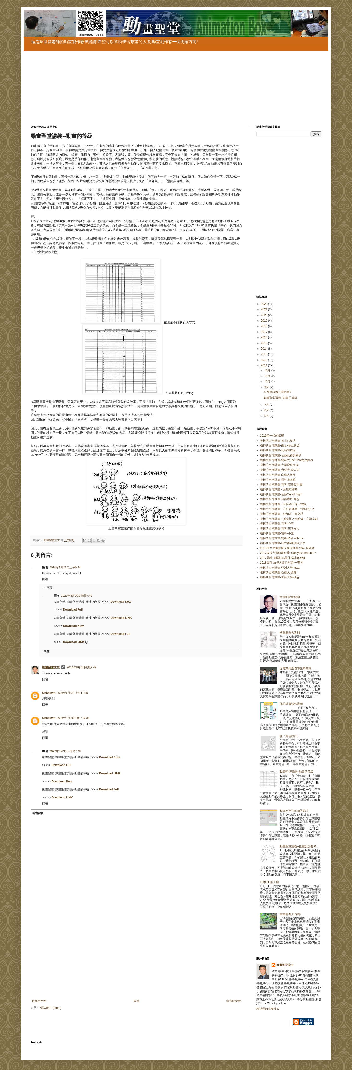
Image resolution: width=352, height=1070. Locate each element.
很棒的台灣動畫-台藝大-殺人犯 (279, 470)
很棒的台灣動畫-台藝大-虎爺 (278, 572)
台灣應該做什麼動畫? (277, 392)
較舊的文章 (233, 1001)
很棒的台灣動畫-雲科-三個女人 (279, 528)
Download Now (120, 601)
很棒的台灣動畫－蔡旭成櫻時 (278, 489)
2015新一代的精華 (272, 435)
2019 (264, 320)
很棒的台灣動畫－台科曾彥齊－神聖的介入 (287, 509)
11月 (267, 376)
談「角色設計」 (290, 736)
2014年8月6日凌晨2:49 (81, 667)
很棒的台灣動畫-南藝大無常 (278, 474)
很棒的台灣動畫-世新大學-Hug (279, 577)
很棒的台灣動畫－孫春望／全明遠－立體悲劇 (289, 519)
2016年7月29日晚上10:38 (73, 718)
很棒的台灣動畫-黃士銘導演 (278, 440)
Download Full (73, 609)
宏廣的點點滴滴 (290, 597)
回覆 (45, 579)
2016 (264, 337)
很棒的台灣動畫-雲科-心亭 (277, 523)
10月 (267, 381)
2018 (264, 326)
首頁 (136, 1001)
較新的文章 (39, 1001)
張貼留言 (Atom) (50, 1008)
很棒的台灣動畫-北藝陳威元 (278, 450)
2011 (264, 365)
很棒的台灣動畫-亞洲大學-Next (280, 567)
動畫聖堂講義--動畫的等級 (280, 397)
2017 (264, 332)
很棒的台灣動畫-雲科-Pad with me (282, 538)
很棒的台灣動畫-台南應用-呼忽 (279, 499)
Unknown (48, 692)
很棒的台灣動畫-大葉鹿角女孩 (279, 465)
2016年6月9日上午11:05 (72, 692)
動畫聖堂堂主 (51, 667)
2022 (264, 304)
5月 (267, 416)
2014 (264, 348)
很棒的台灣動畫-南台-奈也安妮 (279, 445)
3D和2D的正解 (269, 882)
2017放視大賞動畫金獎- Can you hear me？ (288, 553)
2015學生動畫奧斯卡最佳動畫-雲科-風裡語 (287, 548)
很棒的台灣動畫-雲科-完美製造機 (281, 484)
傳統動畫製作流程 (291, 704)
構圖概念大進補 (290, 632)
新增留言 (38, 813)
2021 (264, 309)
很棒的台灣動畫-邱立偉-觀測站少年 (282, 543)
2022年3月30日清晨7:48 (76, 595)
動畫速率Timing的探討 (294, 810)
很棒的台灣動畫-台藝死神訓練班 (280, 455)
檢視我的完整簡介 (267, 1009)
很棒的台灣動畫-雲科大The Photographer (286, 460)
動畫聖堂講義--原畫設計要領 (298, 846)
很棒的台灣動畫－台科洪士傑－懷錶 (283, 504)
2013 (264, 354)
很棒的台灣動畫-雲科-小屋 (277, 533)
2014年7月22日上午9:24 (65, 567)
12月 (267, 370)
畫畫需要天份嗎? (291, 914)
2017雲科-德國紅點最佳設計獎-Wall (283, 558)
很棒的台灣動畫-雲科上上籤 (278, 479)
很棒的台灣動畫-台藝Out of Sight (281, 494)
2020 (264, 315)
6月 (267, 410)
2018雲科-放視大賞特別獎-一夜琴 (281, 562)
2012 (264, 360)
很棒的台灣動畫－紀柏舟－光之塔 (281, 513)
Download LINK (121, 617)
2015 (264, 343)
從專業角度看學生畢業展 (295, 668)
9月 (267, 387)
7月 (267, 404)
